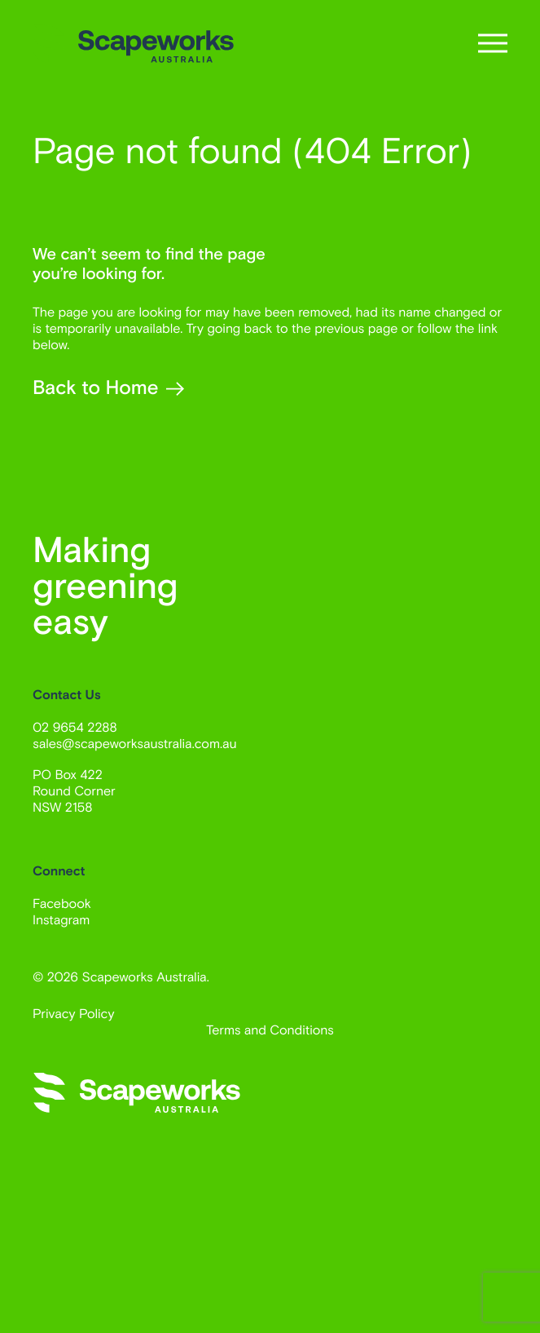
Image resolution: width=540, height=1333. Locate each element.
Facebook (62, 903)
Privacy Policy (73, 1013)
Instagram (61, 920)
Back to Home (108, 389)
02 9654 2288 (75, 727)
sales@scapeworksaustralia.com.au (135, 743)
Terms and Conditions (270, 1030)
